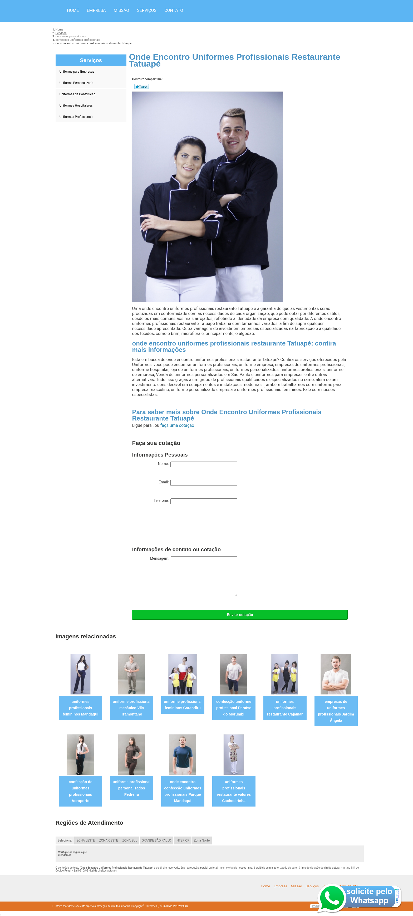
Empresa (96, 10)
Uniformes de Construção (78, 94)
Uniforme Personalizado (77, 83)
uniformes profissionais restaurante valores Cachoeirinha (234, 791)
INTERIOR (182, 840)
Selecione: (65, 840)
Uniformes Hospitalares (77, 105)
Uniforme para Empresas (77, 71)
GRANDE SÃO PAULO (156, 840)
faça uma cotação (177, 425)
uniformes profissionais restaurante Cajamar (285, 707)
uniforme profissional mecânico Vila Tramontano (131, 707)
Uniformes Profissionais (77, 117)
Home (73, 10)
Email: (198, 483)
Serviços (146, 10)
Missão (121, 10)
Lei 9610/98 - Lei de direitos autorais (95, 870)
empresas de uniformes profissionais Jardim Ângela (336, 711)
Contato (173, 10)
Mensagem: (193, 576)
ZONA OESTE (108, 840)
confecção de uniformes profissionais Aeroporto (80, 791)
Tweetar (141, 86)
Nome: (197, 464)
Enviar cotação (240, 615)
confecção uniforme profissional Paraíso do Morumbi (234, 707)
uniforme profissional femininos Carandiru (182, 704)
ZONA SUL (129, 840)
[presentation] (172, 526)
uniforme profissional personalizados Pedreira (131, 788)
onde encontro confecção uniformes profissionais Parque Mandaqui (182, 791)
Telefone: (195, 501)
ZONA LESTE (85, 840)
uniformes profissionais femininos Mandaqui (80, 707)
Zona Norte (202, 840)
